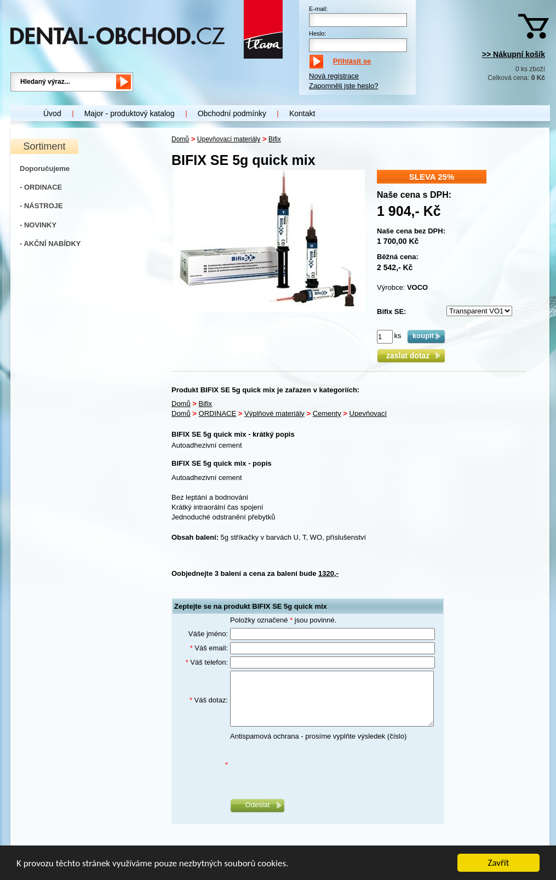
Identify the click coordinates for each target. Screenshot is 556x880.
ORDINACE (218, 413)
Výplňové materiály (274, 413)
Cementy (327, 413)
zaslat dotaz (411, 355)
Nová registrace (334, 76)
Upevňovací (368, 413)
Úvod (52, 113)
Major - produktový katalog (129, 113)
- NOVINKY (38, 225)
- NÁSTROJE (41, 206)
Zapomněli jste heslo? (343, 86)
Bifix (274, 139)
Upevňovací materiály (228, 139)
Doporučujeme (45, 168)
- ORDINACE (41, 187)
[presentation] (313, 765)
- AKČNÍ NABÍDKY (50, 243)
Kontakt (302, 113)
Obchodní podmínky (232, 113)
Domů (180, 139)
